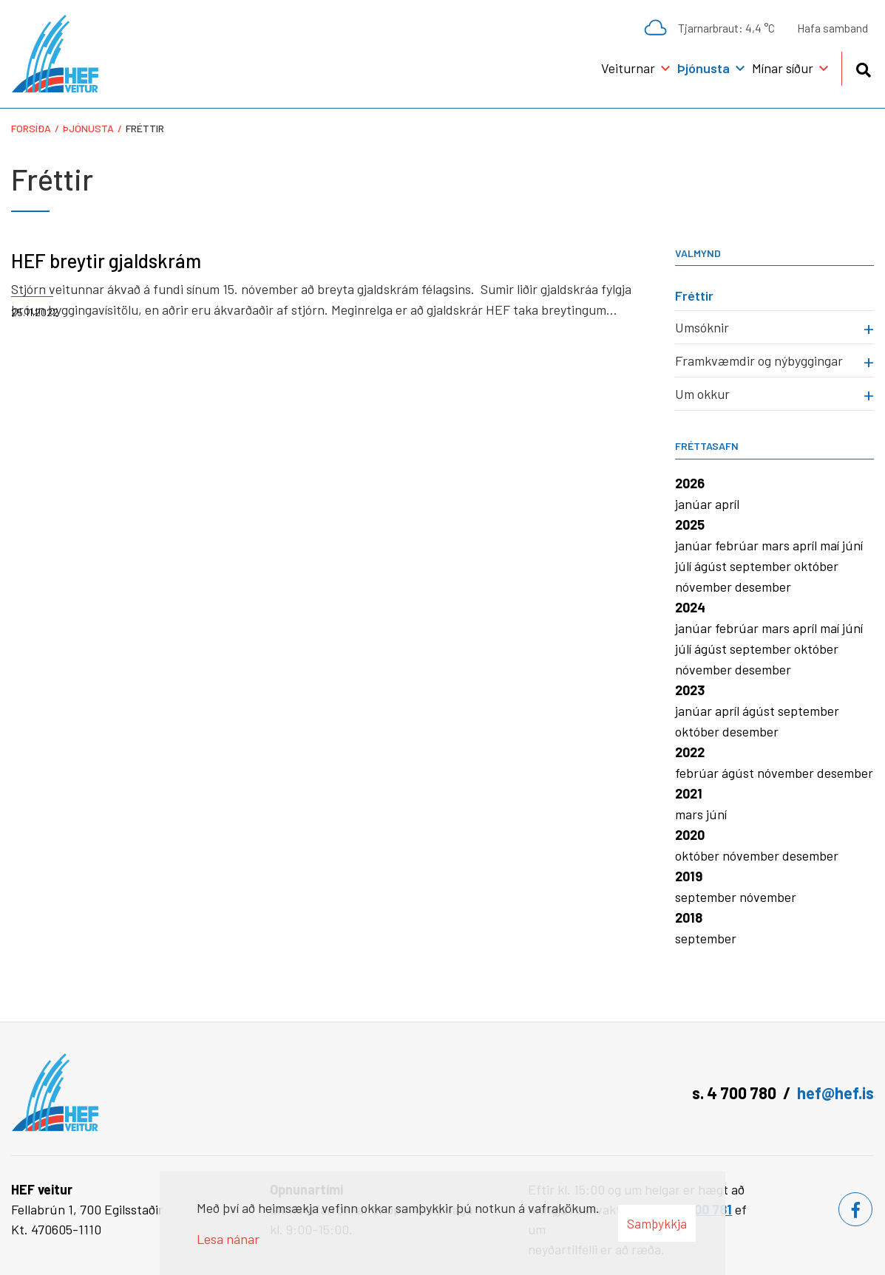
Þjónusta (88, 128)
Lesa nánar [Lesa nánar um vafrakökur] (228, 1239)
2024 (690, 607)
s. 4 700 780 (734, 1092)
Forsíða (31, 128)
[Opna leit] (863, 67)
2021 (688, 793)
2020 (690, 835)
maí (831, 545)
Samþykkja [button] (657, 1223)
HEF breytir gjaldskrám (106, 260)
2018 (688, 917)
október (816, 566)
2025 (690, 524)
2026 (690, 483)
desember (763, 586)
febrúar (738, 545)
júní (852, 545)
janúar (695, 504)
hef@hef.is (835, 1092)
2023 (690, 690)
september (762, 566)
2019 (688, 876)
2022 (690, 752)
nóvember (705, 586)
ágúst (712, 566)
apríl (727, 504)
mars (777, 545)
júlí (684, 566)
